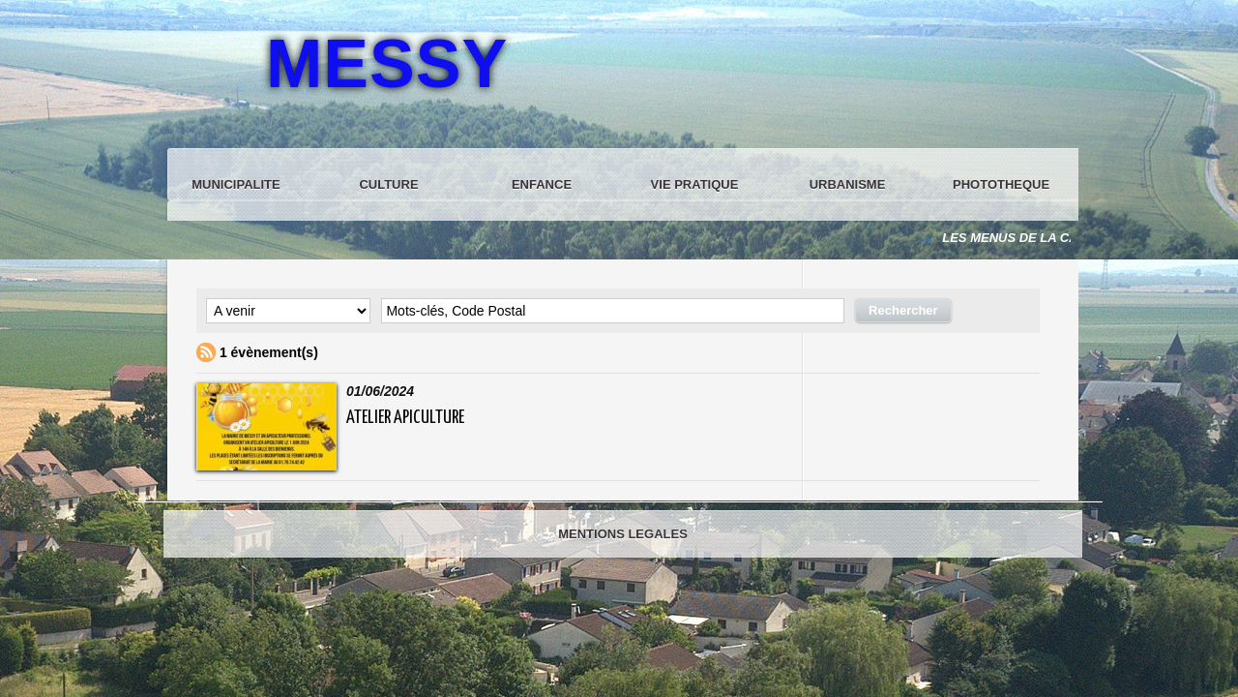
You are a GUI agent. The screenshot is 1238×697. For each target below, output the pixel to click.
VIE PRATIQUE (695, 184)
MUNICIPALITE (236, 184)
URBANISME (848, 184)
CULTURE (388, 184)
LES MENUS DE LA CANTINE (1030, 237)
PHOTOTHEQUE (1001, 184)
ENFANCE (542, 184)
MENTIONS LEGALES (623, 534)
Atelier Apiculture (405, 418)
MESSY (387, 64)
